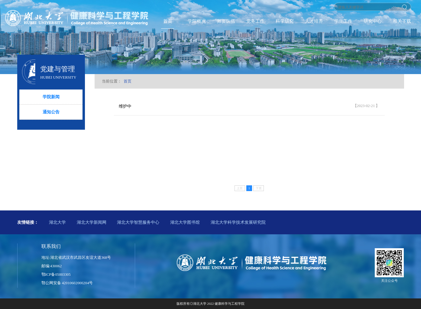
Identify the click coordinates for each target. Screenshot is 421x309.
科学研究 (285, 21)
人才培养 (314, 21)
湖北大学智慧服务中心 (138, 222)
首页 (167, 21)
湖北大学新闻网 (91, 222)
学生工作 (343, 21)
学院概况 (197, 21)
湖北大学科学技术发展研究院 (238, 222)
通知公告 (51, 111)
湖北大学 (57, 222)
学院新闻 (51, 96)
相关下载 (402, 21)
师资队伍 (226, 21)
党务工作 (255, 21)
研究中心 (373, 21)
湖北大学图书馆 (185, 222)
